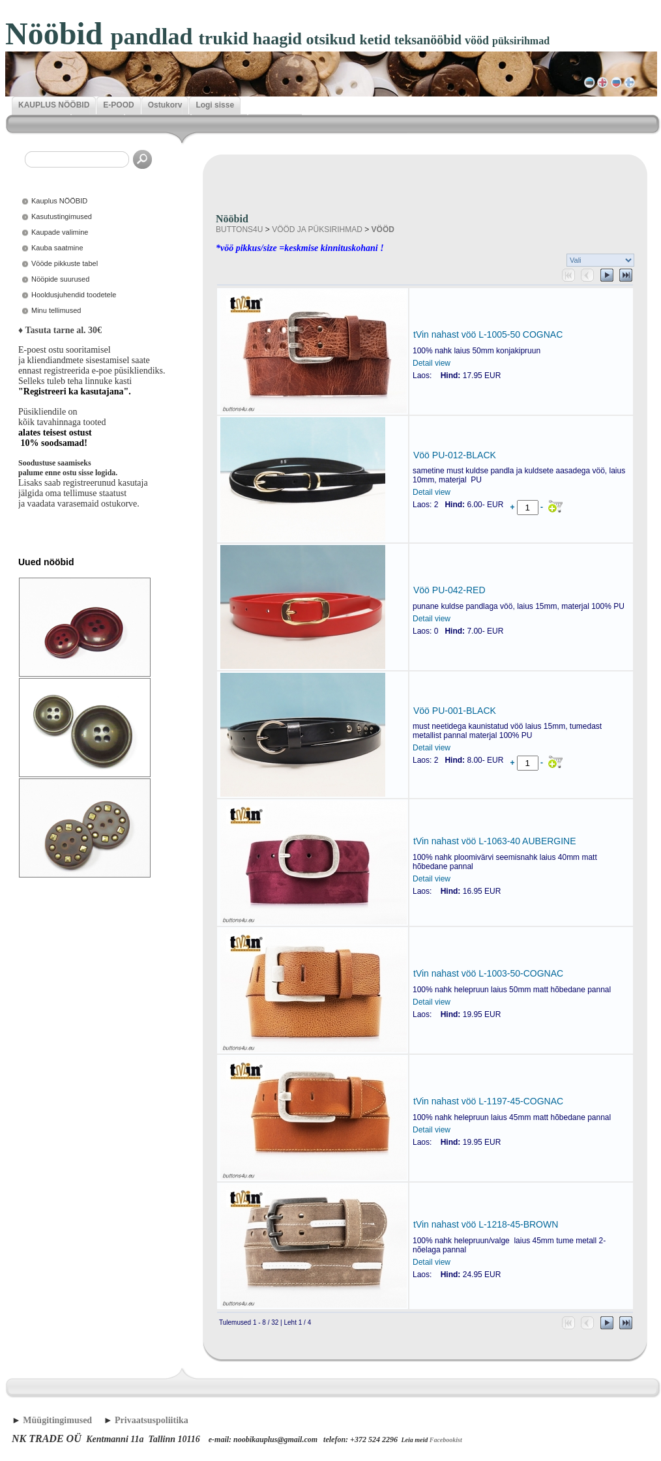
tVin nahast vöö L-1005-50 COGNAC (488, 334)
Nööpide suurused (60, 279)
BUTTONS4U (239, 229)
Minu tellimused (56, 310)
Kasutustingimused (61, 216)
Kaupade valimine (59, 232)
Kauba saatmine (57, 248)
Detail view (431, 363)
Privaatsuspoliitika (151, 1420)
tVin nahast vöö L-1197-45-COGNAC (488, 1101)
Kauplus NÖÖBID (59, 201)
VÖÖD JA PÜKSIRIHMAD (317, 229)
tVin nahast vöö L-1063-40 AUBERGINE (494, 841)
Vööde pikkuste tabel (64, 263)
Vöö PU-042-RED (449, 590)
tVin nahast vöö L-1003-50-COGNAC (488, 973)
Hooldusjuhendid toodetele (73, 295)
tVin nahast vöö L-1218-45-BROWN (485, 1224)
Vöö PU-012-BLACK (454, 455)
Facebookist (446, 1439)
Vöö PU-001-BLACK (454, 710)
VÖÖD (383, 229)
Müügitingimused (57, 1420)
